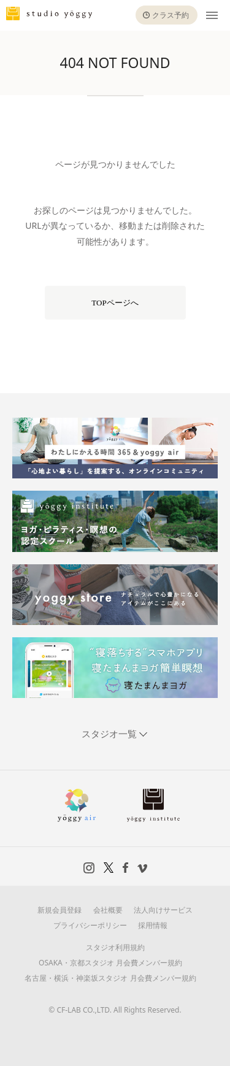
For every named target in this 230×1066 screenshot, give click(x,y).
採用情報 (152, 925)
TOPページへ (114, 302)
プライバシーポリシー (90, 925)
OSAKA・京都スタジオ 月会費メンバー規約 (110, 962)
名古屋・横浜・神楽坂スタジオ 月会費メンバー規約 (110, 978)
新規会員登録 (59, 910)
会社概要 (108, 910)
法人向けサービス (163, 910)
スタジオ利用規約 (115, 947)
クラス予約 (170, 15)
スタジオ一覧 (110, 733)
